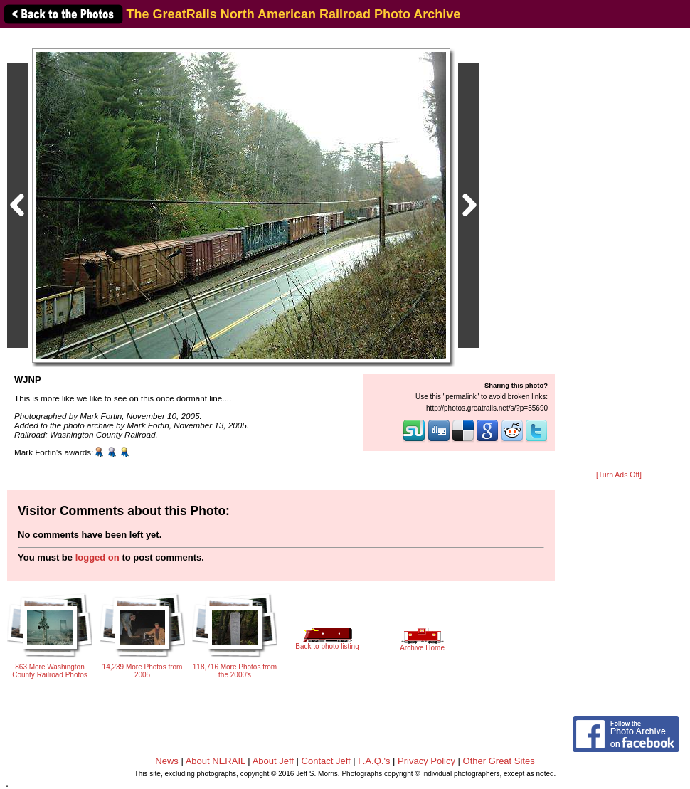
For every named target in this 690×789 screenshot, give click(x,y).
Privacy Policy (426, 761)
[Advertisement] (619, 250)
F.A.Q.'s (374, 761)
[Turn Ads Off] (619, 475)
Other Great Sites (499, 761)
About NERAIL (215, 761)
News (167, 761)
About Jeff (273, 761)
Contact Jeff (326, 761)
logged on (97, 557)
